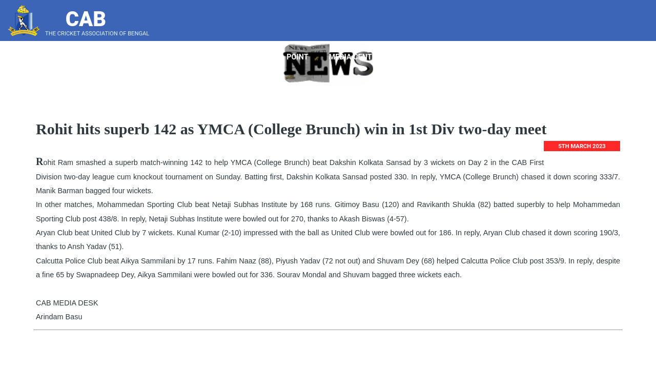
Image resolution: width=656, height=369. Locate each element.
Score (627, 57)
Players (254, 57)
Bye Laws (511, 57)
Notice (461, 57)
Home (164, 57)
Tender (416, 57)
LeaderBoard (571, 57)
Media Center (358, 57)
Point (301, 57)
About (206, 57)
